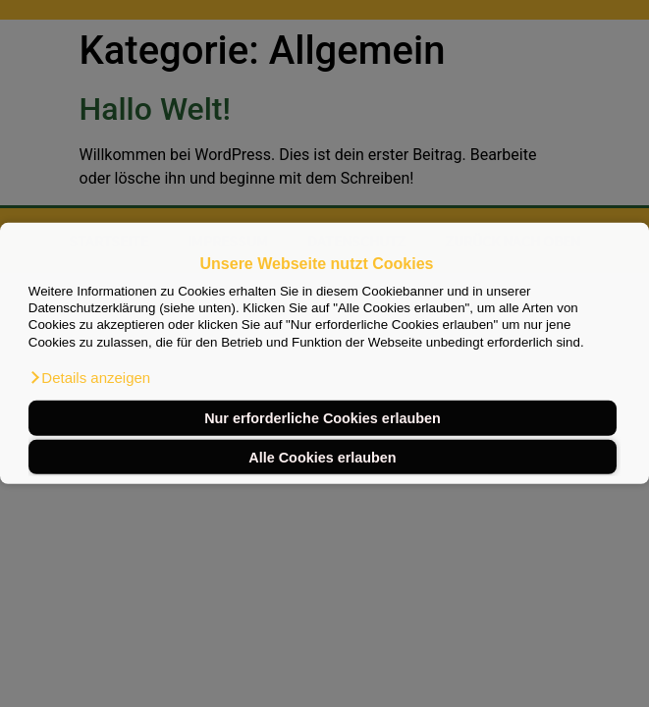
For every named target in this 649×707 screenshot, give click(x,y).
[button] (89, 378)
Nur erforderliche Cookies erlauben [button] (322, 418)
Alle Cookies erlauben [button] (322, 456)
